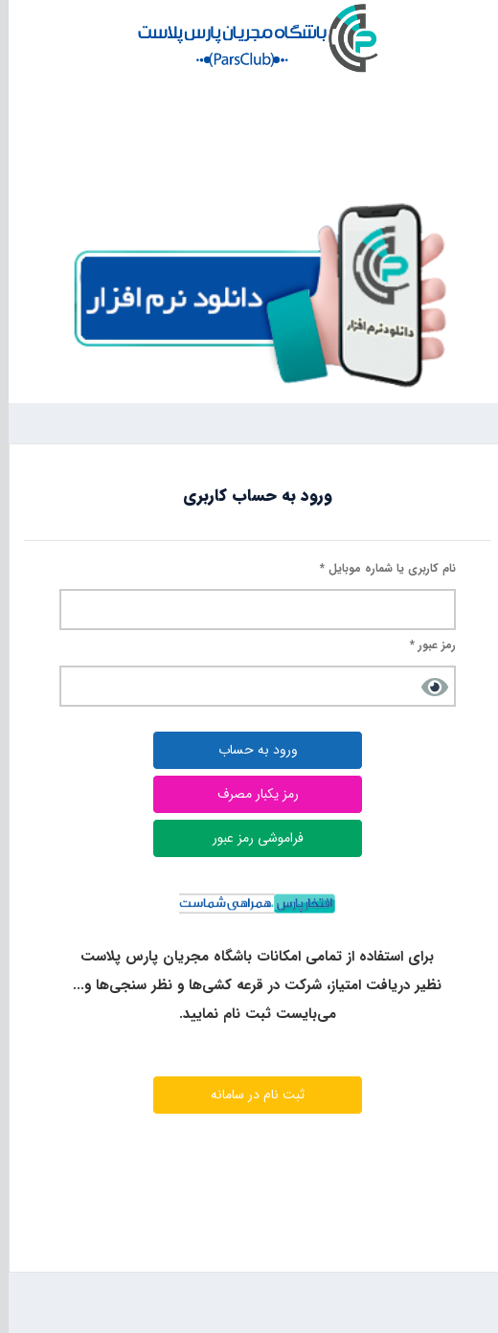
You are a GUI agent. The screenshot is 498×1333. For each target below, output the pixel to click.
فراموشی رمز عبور (249, 837)
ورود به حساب (249, 749)
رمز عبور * (424, 645)
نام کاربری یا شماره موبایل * (379, 568)
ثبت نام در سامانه (249, 1094)
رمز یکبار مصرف (249, 793)
